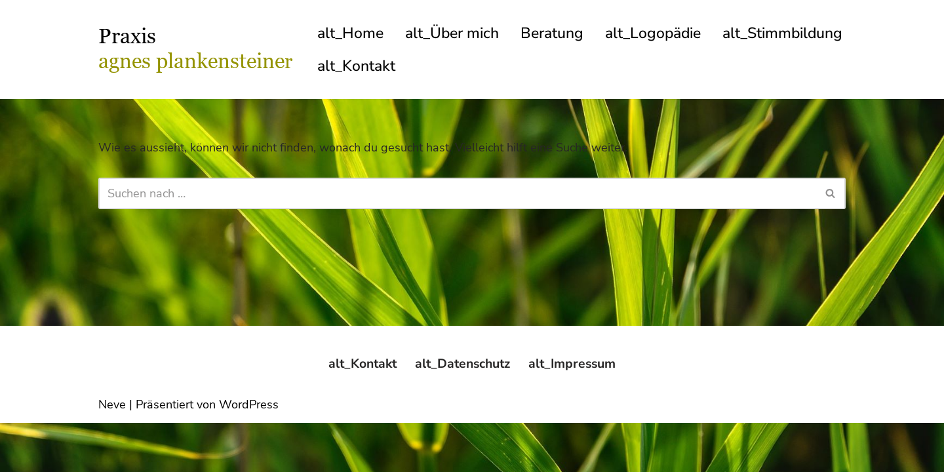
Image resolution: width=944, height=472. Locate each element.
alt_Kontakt (501, 66)
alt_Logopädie (658, 33)
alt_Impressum (576, 413)
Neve (112, 454)
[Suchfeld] (457, 194)
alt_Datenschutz (463, 413)
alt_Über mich (454, 33)
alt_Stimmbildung (379, 66)
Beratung (555, 33)
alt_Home (350, 33)
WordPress (249, 454)
